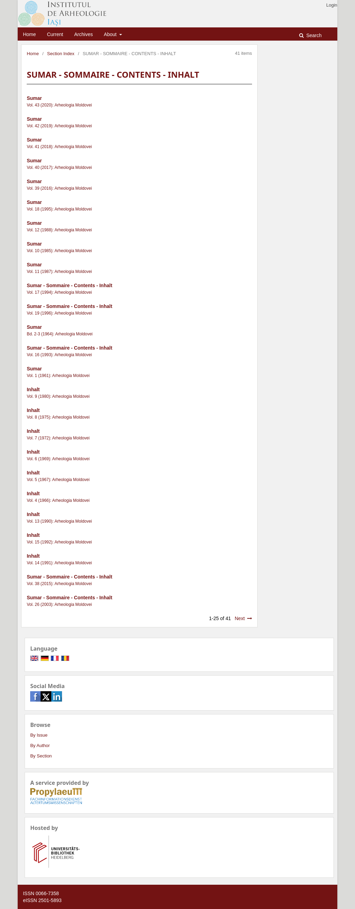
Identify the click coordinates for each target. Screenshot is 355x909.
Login (331, 5)
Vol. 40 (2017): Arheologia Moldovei (59, 167)
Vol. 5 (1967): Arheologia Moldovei (58, 479)
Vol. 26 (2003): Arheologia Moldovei (59, 604)
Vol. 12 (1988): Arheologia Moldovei (59, 230)
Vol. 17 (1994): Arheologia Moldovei (59, 292)
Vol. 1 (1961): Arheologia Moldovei (58, 375)
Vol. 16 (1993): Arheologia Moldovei (59, 354)
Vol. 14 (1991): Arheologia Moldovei (59, 562)
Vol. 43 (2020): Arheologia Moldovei (59, 105)
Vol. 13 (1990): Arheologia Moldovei (59, 521)
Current (55, 34)
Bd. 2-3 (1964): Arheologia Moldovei (60, 334)
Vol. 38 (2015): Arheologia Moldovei (59, 583)
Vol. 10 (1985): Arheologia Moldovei (59, 250)
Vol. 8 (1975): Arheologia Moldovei (58, 417)
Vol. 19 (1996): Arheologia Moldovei (59, 313)
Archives (83, 34)
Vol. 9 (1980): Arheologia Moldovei (58, 396)
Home (29, 34)
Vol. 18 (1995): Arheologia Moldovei (59, 209)
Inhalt (33, 389)
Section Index (61, 53)
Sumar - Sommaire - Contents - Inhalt (69, 285)
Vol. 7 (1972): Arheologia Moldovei (58, 438)
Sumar (34, 98)
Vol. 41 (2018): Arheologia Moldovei (59, 146)
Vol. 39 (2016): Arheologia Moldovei (59, 188)
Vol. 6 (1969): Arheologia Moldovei (58, 458)
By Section (41, 755)
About (111, 34)
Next (240, 618)
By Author (40, 745)
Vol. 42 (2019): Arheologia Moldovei (59, 125)
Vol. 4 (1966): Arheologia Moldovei (58, 500)
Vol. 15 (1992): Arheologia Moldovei (59, 542)
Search (313, 35)
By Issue (38, 735)
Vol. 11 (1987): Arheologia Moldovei (59, 271)
